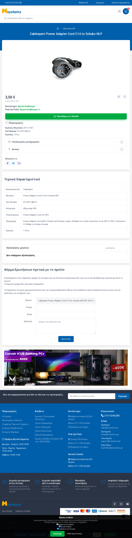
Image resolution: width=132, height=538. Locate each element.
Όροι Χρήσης (7, 511)
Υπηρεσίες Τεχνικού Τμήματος (15, 424)
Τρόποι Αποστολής (43, 431)
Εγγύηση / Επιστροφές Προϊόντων (45, 417)
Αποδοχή (57, 534)
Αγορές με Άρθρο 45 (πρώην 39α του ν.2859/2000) (49, 440)
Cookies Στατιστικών (66, 529)
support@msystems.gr (110, 441)
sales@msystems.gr (109, 428)
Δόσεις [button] (13, 149)
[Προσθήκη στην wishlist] (124, 97)
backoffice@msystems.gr (112, 448)
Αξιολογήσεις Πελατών (12, 420)
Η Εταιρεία (6, 416)
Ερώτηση (28, 321)
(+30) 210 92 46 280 (12, 2)
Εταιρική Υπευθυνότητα (12, 428)
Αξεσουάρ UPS (69, 29)
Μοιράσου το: (11, 159)
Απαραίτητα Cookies (65, 524)
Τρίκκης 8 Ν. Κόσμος (78, 439)
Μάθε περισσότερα (74, 534)
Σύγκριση (98, 2)
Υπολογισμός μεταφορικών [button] (23, 141)
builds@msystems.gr (110, 434)
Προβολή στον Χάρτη (78, 427)
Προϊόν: (28, 300)
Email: (29, 314)
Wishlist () (82, 2)
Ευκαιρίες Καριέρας (10, 432)
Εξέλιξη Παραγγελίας (119, 2)
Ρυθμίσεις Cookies (23, 511)
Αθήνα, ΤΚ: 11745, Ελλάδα (79, 423)
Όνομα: (29, 307)
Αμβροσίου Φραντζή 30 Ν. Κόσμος (80, 417)
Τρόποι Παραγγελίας (44, 423)
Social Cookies (65, 527)
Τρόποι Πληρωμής (43, 427)
